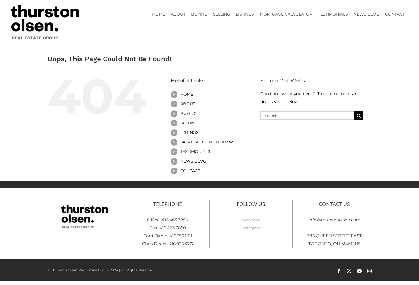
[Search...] (307, 115)
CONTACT (190, 170)
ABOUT (187, 103)
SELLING (188, 123)
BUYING (188, 113)
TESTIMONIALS (195, 151)
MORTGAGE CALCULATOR (206, 142)
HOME (186, 94)
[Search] (358, 115)
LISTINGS (189, 132)
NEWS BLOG (193, 161)
